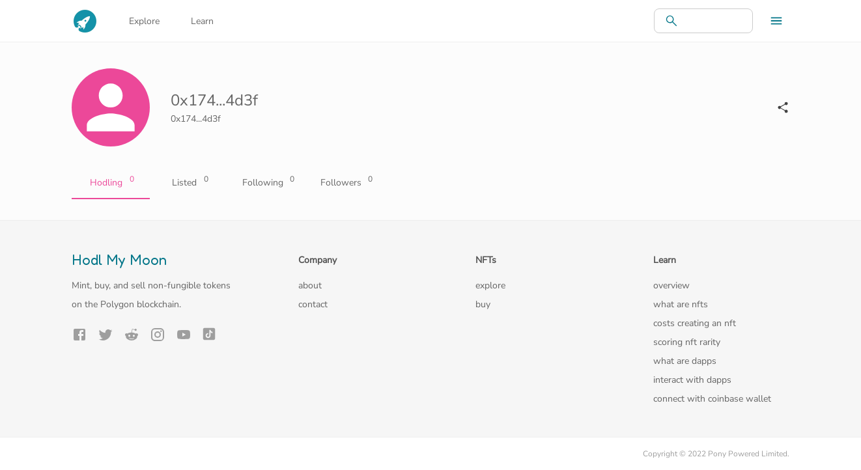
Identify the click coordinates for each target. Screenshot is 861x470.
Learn (202, 21)
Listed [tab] (189, 183)
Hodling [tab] (111, 183)
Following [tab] (267, 183)
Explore (144, 21)
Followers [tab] (345, 183)
